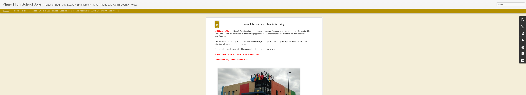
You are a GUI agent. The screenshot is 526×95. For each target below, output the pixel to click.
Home (16, 11)
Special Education (67, 11)
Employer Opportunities (48, 11)
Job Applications (83, 11)
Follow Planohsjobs (29, 11)
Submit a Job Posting (109, 11)
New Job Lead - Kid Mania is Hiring (264, 24)
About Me (95, 11)
